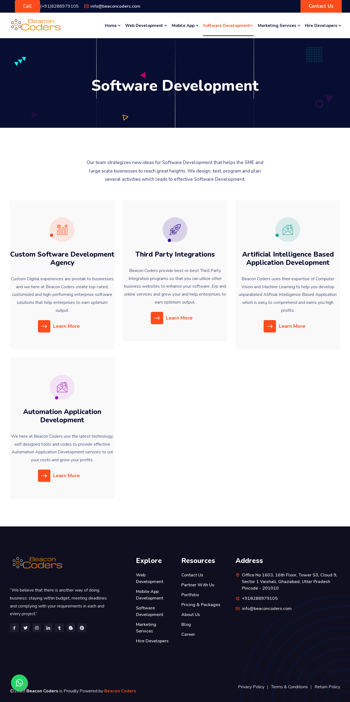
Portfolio (190, 595)
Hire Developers (323, 25)
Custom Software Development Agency (62, 258)
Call (27, 6)
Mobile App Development (149, 595)
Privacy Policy (251, 687)
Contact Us (321, 6)
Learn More (59, 326)
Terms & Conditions (289, 687)
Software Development (228, 25)
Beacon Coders (120, 691)
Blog (186, 624)
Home (113, 25)
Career (188, 634)
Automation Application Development (62, 416)
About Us (190, 615)
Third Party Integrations (175, 254)
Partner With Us (197, 585)
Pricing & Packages (200, 605)
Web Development (146, 25)
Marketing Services (279, 25)
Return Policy (327, 687)
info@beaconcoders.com (115, 6)
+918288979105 (260, 598)
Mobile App (185, 25)
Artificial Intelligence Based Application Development (288, 258)
